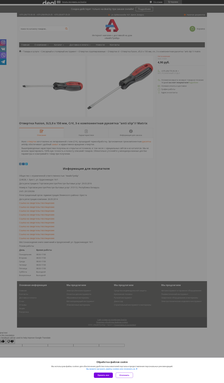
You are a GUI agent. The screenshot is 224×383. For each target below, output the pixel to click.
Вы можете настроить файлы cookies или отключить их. (111, 369)
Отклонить (124, 375)
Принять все (103, 375)
